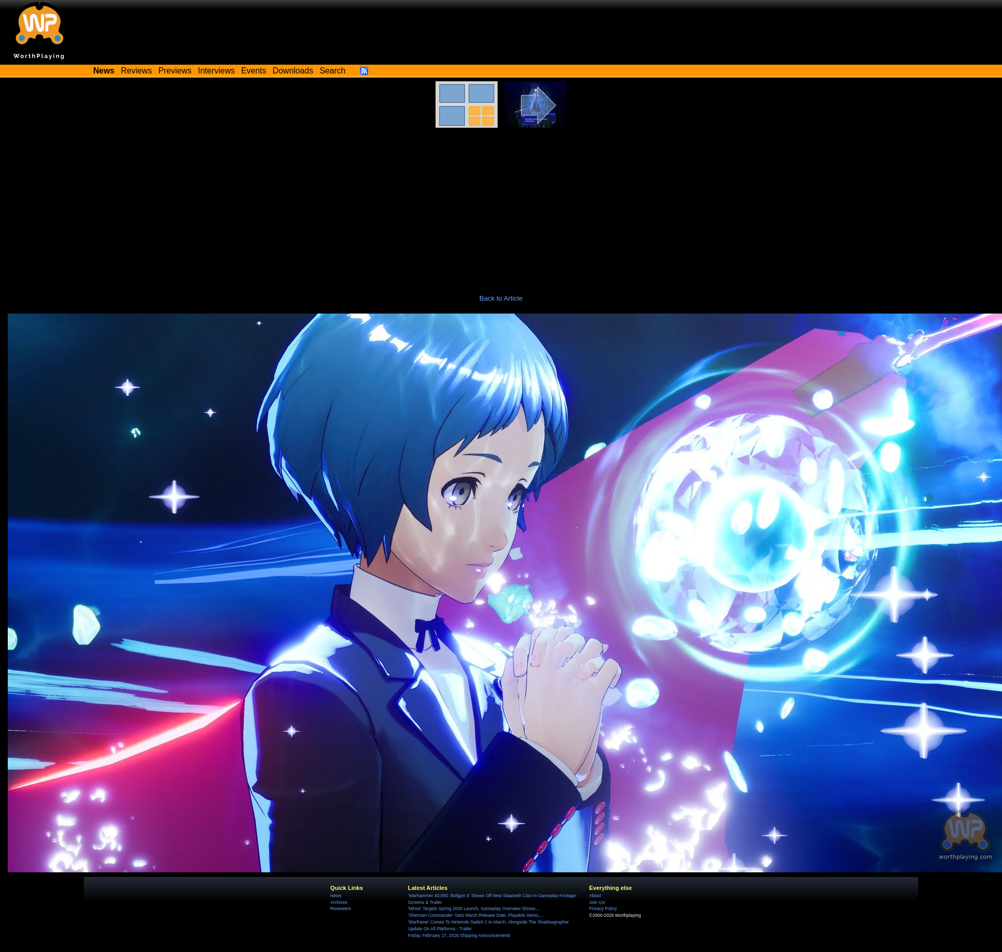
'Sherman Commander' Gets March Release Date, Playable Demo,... (475, 915)
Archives (338, 902)
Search (332, 70)
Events (253, 70)
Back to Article (501, 298)
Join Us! (597, 902)
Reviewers (340, 908)
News (335, 895)
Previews (175, 70)
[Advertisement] (501, 205)
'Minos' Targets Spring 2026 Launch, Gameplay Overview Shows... (473, 908)
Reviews (136, 70)
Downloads (293, 70)
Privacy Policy (603, 908)
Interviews (216, 70)
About (595, 895)
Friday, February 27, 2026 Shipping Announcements (459, 935)
